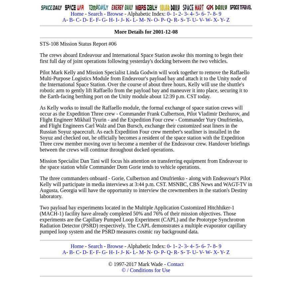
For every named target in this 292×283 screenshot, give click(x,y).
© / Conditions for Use (146, 270)
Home (77, 14)
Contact (175, 264)
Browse (115, 14)
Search (95, 14)
